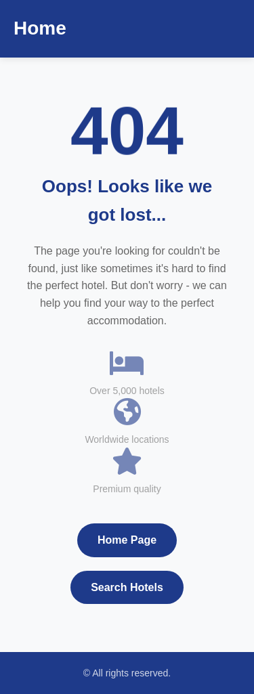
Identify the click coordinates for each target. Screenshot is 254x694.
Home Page (127, 540)
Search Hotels (127, 587)
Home (40, 28)
